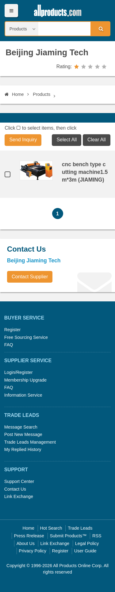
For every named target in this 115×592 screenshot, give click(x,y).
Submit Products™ (68, 535)
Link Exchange (18, 496)
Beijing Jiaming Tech (47, 52)
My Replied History (22, 449)
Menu (11, 11)
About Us (26, 543)
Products (41, 94)
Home (14, 94)
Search (99, 28)
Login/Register (18, 372)
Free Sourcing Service (26, 337)
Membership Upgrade (25, 380)
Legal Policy (87, 543)
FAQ (8, 344)
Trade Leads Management (30, 442)
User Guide (85, 550)
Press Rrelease (29, 535)
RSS (97, 535)
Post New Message (23, 434)
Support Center (19, 481)
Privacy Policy (32, 550)
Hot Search (51, 528)
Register (12, 329)
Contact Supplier (30, 276)
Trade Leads (80, 528)
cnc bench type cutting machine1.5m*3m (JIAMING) (85, 172)
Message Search (20, 427)
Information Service (23, 395)
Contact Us (15, 489)
